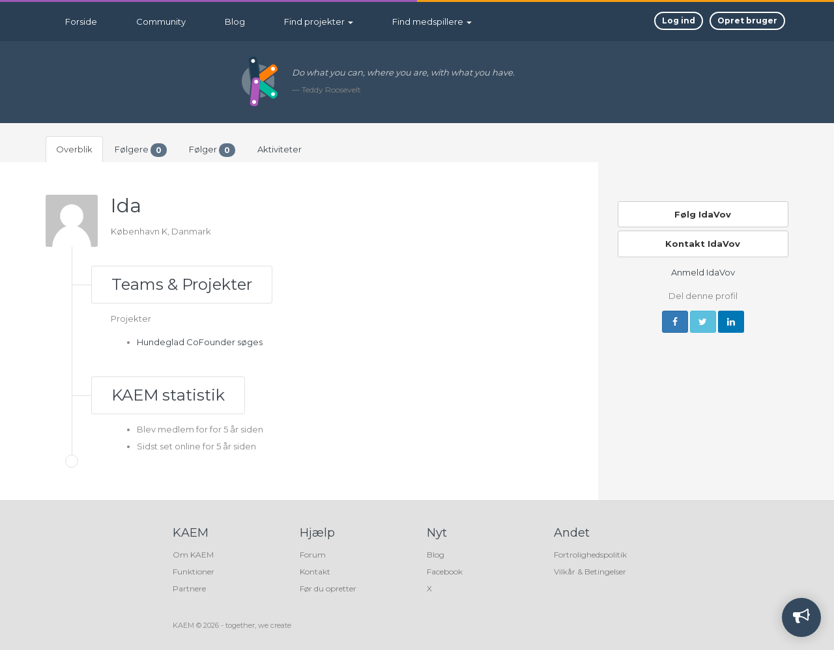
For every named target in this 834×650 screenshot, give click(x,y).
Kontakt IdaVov (702, 243)
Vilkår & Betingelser (590, 571)
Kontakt (315, 571)
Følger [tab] (212, 150)
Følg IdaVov (702, 214)
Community (161, 21)
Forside (81, 21)
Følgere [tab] (141, 150)
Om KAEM (193, 554)
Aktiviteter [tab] (279, 149)
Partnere (189, 588)
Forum (313, 554)
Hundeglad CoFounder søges (200, 342)
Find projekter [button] (318, 21)
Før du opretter (328, 588)
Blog (235, 21)
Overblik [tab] (74, 149)
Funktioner (193, 571)
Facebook (445, 571)
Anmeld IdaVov (703, 272)
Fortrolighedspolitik (590, 554)
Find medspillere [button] (432, 21)
